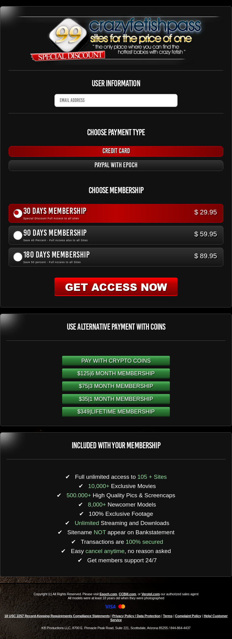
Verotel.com (151, 594)
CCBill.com (127, 594)
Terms (168, 616)
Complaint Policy (188, 616)
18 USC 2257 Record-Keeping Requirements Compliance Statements (57, 616)
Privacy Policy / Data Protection (136, 616)
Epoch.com (108, 594)
